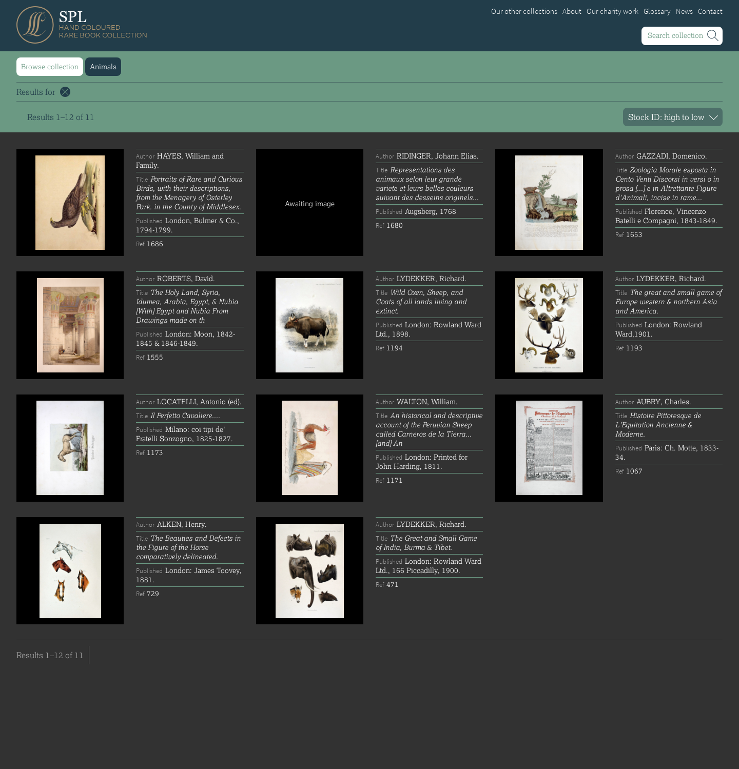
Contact (710, 11)
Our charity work (612, 11)
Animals (103, 66)
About (571, 11)
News (684, 11)
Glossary (657, 11)
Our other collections (524, 11)
